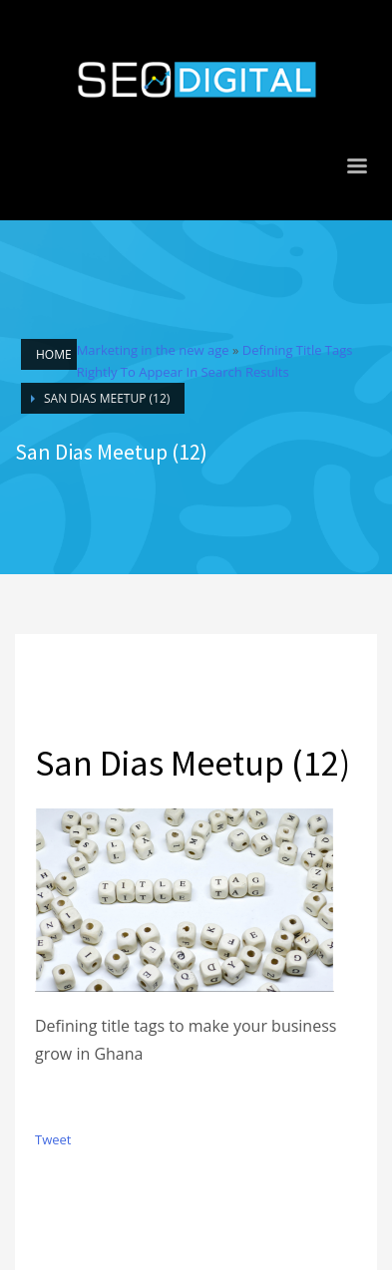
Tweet (53, 1139)
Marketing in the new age (153, 350)
